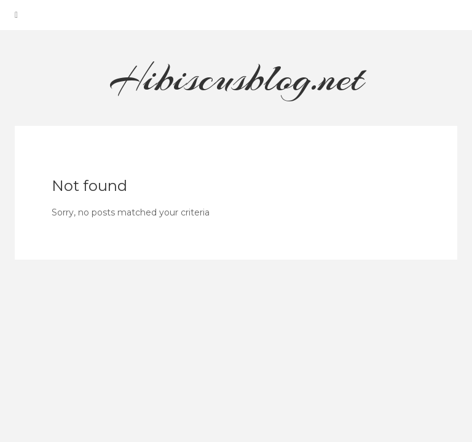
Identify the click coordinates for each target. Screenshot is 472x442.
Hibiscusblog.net (236, 78)
